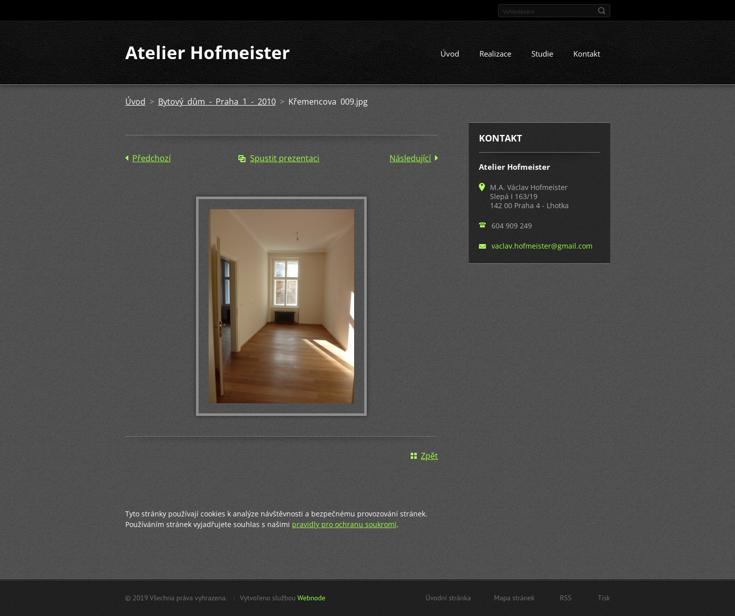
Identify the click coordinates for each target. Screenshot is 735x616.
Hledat (601, 10)
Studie (542, 54)
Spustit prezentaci (284, 158)
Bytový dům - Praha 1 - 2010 (217, 102)
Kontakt (586, 54)
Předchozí (151, 158)
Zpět (429, 455)
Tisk (604, 597)
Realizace (495, 54)
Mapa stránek (514, 597)
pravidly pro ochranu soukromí (344, 524)
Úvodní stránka (448, 597)
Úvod (449, 54)
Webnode (311, 597)
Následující (410, 158)
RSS (565, 597)
